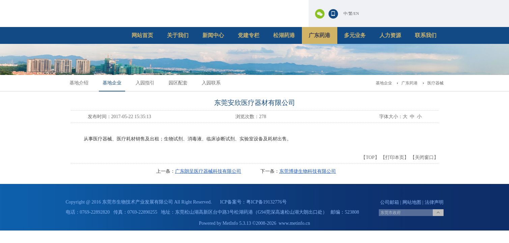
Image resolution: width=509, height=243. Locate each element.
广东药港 (319, 35)
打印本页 (394, 157)
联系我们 (425, 35)
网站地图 (411, 202)
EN (356, 13)
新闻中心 (213, 35)
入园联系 (211, 82)
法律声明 (434, 202)
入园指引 (145, 82)
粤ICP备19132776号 (266, 202)
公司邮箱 (389, 202)
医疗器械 (435, 83)
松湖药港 (284, 35)
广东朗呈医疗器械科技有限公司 (208, 171)
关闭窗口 (424, 157)
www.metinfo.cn (294, 223)
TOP (370, 157)
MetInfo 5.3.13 (237, 223)
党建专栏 (248, 35)
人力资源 (390, 35)
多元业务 (355, 35)
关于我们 (178, 35)
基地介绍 (78, 82)
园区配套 (178, 82)
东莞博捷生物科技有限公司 (307, 171)
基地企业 (112, 82)
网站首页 (142, 35)
